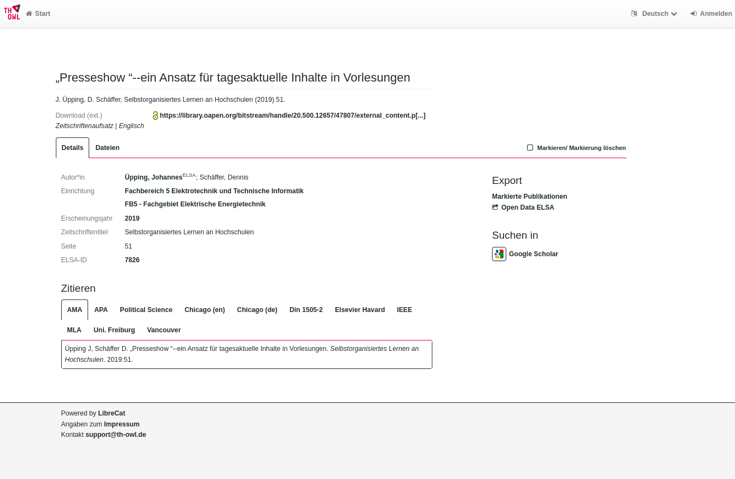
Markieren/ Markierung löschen (575, 148)
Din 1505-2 (306, 310)
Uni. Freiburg (114, 330)
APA (101, 310)
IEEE (404, 310)
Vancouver (164, 330)
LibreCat (111, 413)
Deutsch (655, 14)
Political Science (146, 310)
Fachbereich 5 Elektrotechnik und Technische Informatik (214, 191)
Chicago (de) (257, 310)
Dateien (107, 148)
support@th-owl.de (115, 434)
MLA (74, 330)
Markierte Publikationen (529, 196)
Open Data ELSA (523, 207)
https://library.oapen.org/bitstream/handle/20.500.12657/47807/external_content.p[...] (292, 115)
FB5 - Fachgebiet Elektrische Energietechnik (195, 204)
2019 (132, 218)
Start (38, 14)
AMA (75, 310)
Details (73, 148)
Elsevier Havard (360, 310)
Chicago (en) (204, 310)
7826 (132, 260)
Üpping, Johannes (160, 177)
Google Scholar (525, 254)
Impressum (122, 424)
